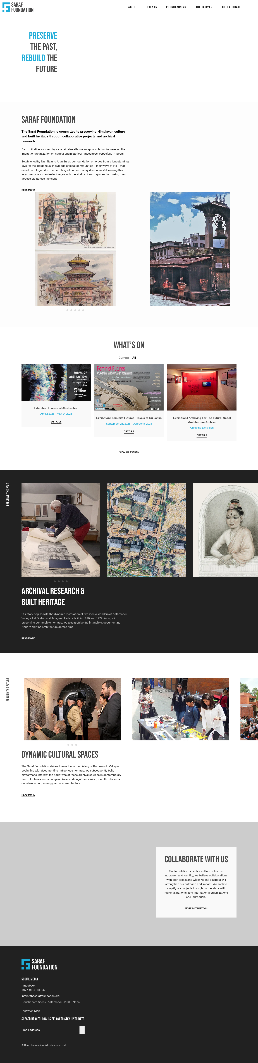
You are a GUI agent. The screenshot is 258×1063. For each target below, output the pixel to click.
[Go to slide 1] (67, 310)
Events (152, 7)
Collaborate (231, 7)
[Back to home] (18, 7)
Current (124, 357)
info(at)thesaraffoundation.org (40, 995)
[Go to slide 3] (75, 310)
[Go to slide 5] (83, 310)
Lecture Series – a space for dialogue (252, 25)
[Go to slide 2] (71, 310)
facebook (29, 985)
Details (56, 421)
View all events (129, 452)
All (134, 357)
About (132, 7)
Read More (28, 190)
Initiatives (204, 7)
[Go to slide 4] (79, 310)
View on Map (31, 1010)
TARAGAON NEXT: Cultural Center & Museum (252, 3)
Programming (176, 7)
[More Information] (196, 882)
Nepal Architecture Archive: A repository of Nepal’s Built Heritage (252, 18)
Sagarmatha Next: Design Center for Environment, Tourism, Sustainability (252, 10)
